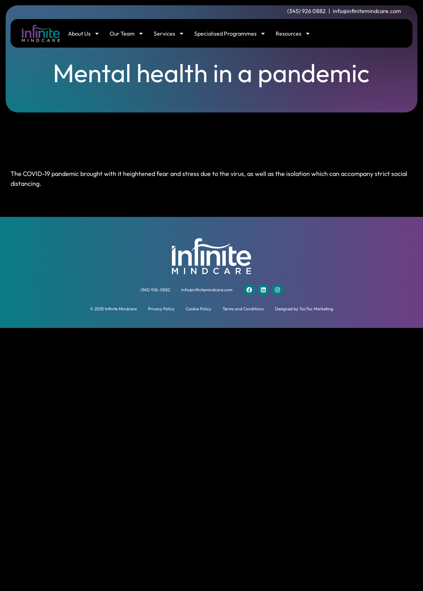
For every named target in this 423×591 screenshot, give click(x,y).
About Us (84, 33)
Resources (293, 33)
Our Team (127, 33)
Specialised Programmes (230, 33)
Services (169, 33)
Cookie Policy (198, 308)
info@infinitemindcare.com (367, 10)
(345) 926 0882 (306, 10)
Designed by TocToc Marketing (304, 308)
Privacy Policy (161, 308)
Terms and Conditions (243, 308)
